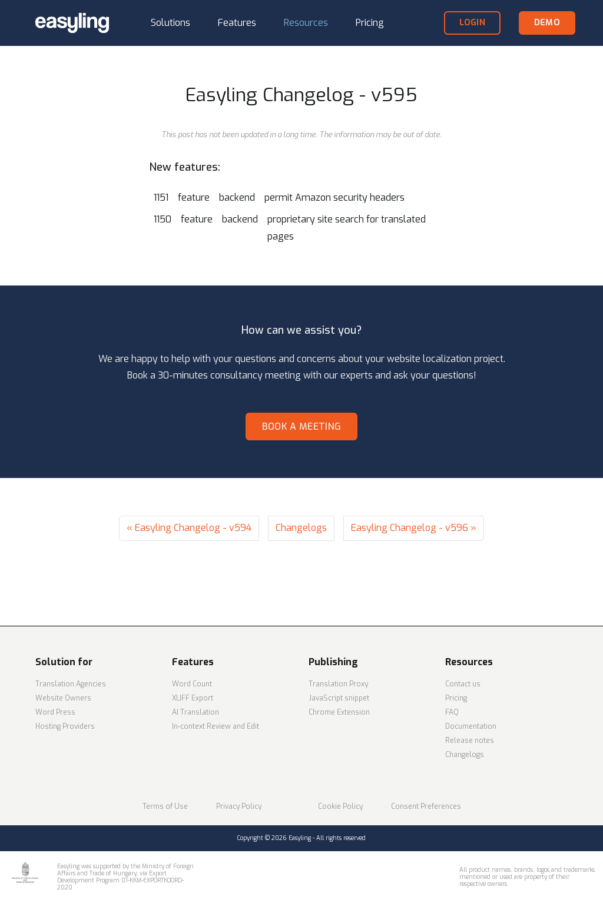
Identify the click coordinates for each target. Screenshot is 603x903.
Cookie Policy (340, 806)
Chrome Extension (339, 712)
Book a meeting (301, 426)
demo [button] (547, 22)
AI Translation (195, 712)
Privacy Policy (238, 806)
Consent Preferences (426, 806)
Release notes (469, 740)
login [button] (472, 22)
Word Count (192, 684)
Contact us (463, 684)
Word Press (55, 712)
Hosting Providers (65, 726)
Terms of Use (165, 806)
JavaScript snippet (339, 698)
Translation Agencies (70, 684)
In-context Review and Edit (215, 726)
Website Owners (63, 698)
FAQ (452, 712)
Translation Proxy (338, 684)
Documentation (470, 726)
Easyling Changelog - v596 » (413, 528)
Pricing (456, 698)
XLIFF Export (192, 698)
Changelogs (301, 528)
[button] (170, 23)
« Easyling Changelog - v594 (189, 528)
